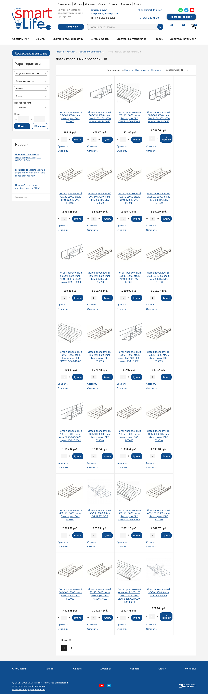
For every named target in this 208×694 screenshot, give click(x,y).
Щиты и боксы (100, 39)
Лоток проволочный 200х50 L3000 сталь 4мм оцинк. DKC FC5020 (129, 435)
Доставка (90, 3)
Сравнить (63, 146)
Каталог (71, 51)
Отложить (63, 150)
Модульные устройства (131, 39)
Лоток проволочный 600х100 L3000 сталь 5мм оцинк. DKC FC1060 (70, 593)
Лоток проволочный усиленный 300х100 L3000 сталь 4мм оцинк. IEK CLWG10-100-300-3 (129, 595)
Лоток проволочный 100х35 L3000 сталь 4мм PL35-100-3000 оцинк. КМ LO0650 (99, 116)
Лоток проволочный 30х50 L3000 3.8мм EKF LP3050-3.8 (158, 592)
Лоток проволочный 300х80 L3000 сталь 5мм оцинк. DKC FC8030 (70, 198)
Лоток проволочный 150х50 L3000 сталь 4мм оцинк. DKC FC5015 (99, 356)
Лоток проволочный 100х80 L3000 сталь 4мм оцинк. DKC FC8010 (129, 277)
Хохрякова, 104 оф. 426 (104, 13)
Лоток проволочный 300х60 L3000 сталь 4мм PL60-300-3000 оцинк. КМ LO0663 (158, 116)
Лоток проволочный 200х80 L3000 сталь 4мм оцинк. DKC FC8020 (99, 198)
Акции (137, 3)
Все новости (21, 197)
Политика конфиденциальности (28, 689)
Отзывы (113, 3)
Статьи (102, 3)
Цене (127, 69)
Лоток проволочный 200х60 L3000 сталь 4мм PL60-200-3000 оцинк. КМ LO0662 (70, 435)
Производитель (22, 102)
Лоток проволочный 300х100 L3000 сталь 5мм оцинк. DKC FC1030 (158, 277)
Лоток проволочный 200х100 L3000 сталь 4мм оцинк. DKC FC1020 (158, 198)
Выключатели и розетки (68, 39)
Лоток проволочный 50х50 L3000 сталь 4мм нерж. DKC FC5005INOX (99, 593)
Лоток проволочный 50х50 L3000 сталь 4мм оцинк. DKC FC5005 (70, 116)
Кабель (158, 39)
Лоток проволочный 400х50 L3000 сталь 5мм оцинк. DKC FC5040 (70, 514)
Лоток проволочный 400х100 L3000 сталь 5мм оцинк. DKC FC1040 (158, 514)
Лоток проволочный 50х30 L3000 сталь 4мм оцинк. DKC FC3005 (158, 356)
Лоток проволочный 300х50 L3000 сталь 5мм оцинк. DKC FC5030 (129, 198)
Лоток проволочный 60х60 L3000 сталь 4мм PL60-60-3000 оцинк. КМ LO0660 (70, 277)
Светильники (20, 39)
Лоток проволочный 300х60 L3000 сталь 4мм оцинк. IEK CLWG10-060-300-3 (129, 514)
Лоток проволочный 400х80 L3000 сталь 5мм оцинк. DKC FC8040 (99, 435)
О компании (64, 3)
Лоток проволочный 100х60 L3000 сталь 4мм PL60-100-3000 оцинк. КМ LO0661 (129, 356)
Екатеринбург (99, 9)
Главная (60, 51)
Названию (140, 69)
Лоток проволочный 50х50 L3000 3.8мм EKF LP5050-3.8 (99, 513)
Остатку (155, 69)
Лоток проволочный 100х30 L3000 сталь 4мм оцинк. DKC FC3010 (158, 435)
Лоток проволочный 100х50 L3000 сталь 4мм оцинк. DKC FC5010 (99, 277)
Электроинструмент (183, 39)
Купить (77, 139)
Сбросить (39, 126)
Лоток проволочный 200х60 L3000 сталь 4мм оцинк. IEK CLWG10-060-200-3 (129, 116)
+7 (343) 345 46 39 (148, 17)
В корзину (166, 138)
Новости (135, 668)
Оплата (78, 3)
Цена (16, 113)
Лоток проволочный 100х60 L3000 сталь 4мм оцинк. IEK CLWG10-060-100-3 (70, 356)
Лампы (40, 39)
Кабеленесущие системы (91, 51)
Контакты (125, 3)
